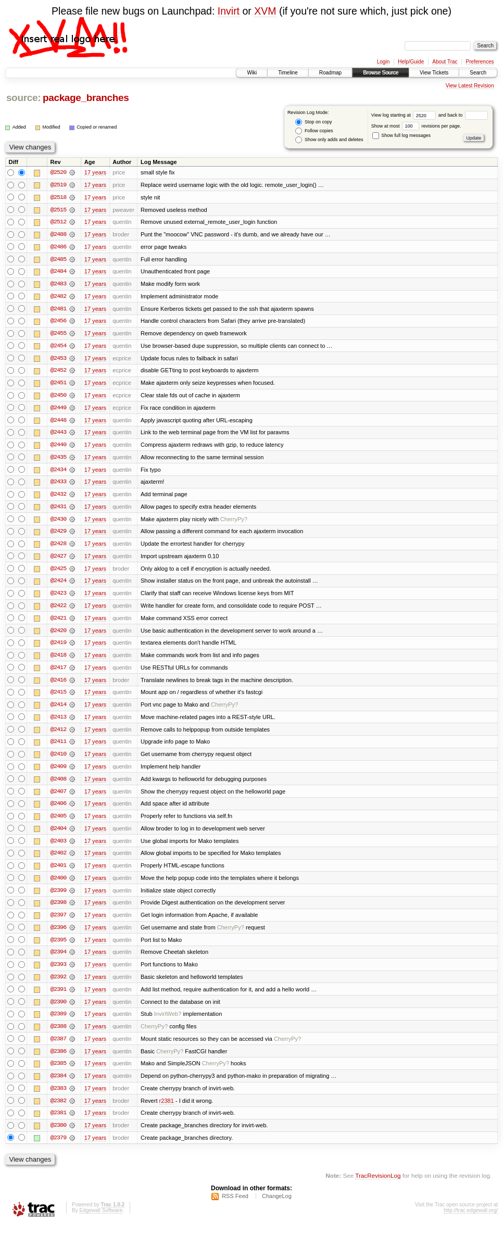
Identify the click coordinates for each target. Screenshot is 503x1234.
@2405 (58, 822)
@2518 (58, 197)
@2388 (58, 1034)
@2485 (58, 260)
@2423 (58, 597)
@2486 (58, 247)
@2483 (58, 285)
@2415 (58, 697)
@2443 (58, 435)
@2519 (58, 185)
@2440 (58, 447)
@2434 (58, 472)
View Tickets (434, 72)
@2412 (58, 735)
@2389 (58, 1022)
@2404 (58, 834)
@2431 (58, 510)
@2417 (58, 672)
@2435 (58, 460)
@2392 (58, 984)
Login (383, 62)
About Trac (444, 62)
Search (478, 72)
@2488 (58, 235)
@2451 (58, 385)
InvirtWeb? (168, 1022)
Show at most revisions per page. (416, 126)
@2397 (58, 922)
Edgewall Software (100, 1220)
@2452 (58, 372)
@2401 (58, 872)
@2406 (58, 809)
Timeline (287, 72)
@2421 (58, 622)
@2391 (58, 997)
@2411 (58, 747)
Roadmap (330, 72)
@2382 (58, 1109)
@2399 (58, 897)
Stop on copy (313, 122)
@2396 (58, 934)
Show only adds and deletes (329, 139)
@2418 (58, 660)
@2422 (58, 610)
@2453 (58, 360)
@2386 (58, 1059)
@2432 (58, 497)
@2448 (58, 422)
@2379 (58, 1147)
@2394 (58, 959)
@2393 (58, 972)
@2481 (58, 310)
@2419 (58, 647)
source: (23, 97)
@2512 (58, 222)
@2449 (58, 410)
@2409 (58, 772)
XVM (265, 11)
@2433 (58, 485)
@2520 (58, 172)
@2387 (58, 1047)
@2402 (58, 859)
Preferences (480, 62)
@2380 (58, 1134)
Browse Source (380, 72)
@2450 (58, 397)
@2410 (58, 759)
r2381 (166, 1109)
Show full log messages (401, 135)
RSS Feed (235, 1206)
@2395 (58, 947)
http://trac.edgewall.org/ (471, 1220)
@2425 (58, 572)
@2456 (58, 322)
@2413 (58, 722)
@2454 (58, 347)
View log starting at (404, 115)
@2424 (58, 585)
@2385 (58, 1072)
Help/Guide (411, 62)
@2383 (58, 1097)
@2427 (58, 560)
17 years (95, 172)
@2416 (58, 685)
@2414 (58, 710)
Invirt (229, 11)
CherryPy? (233, 522)
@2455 (58, 335)
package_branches (86, 97)
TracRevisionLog (377, 1184)
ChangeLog (277, 1206)
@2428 (58, 547)
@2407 (58, 797)
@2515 (58, 210)
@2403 (58, 847)
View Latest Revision (470, 86)
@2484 (58, 272)
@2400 (58, 884)
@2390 (58, 1009)
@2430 (58, 522)
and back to (463, 115)
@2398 (58, 909)
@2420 (58, 635)
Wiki (252, 72)
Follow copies (314, 131)
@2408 (58, 784)
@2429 (58, 535)
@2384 (58, 1084)
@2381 (58, 1122)
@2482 (58, 297)
